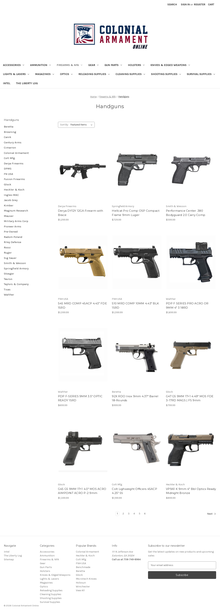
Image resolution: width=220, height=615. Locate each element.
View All (80, 590)
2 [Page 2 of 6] (123, 513)
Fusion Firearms (14, 179)
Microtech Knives (86, 578)
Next (211, 514)
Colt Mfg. (10, 158)
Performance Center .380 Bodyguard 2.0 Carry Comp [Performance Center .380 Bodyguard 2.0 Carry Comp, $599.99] (185, 213)
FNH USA (81, 563)
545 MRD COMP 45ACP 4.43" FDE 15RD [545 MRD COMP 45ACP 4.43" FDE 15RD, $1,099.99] (82, 305)
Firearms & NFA (69, 65)
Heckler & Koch (14, 189)
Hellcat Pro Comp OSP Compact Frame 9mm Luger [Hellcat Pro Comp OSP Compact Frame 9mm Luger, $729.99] (135, 213)
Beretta (8, 126)
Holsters (136, 65)
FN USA (8, 174)
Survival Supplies (201, 74)
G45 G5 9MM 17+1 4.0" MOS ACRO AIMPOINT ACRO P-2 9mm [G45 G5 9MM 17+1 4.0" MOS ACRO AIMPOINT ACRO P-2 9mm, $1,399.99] (82, 491)
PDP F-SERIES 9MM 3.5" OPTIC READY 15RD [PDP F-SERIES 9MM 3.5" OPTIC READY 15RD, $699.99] (80, 398)
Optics (66, 74)
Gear (93, 65)
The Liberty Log (27, 83)
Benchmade (83, 567)
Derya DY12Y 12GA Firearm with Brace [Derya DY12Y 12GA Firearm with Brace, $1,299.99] (80, 213)
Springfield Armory (16, 268)
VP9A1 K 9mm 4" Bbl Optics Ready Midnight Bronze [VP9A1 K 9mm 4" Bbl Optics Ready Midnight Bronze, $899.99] (191, 491)
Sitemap (9, 559)
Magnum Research (16, 210)
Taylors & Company (16, 284)
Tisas (7, 289)
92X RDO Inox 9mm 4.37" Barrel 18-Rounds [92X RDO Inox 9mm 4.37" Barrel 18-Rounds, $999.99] (135, 398)
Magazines (44, 74)
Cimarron (10, 147)
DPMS (7, 168)
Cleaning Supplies (130, 74)
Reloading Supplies (94, 74)
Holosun (81, 582)
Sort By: (64, 124)
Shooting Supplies (166, 74)
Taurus (8, 279)
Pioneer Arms (12, 226)
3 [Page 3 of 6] (129, 513)
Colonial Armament (16, 153)
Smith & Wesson (15, 263)
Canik (7, 137)
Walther (9, 294)
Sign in (185, 4)
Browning (10, 132)
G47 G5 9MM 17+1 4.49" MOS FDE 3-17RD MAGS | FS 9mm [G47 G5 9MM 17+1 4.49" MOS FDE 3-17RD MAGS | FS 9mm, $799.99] (189, 398)
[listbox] (82, 124)
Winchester (83, 586)
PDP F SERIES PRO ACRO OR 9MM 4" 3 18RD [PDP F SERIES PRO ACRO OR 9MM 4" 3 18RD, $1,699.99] (187, 305)
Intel (6, 83)
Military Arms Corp (16, 221)
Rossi (7, 247)
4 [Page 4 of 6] (134, 513)
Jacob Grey (11, 200)
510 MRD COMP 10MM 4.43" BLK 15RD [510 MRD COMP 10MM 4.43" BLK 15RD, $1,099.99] (135, 305)
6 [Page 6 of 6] (145, 513)
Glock (7, 184)
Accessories (13, 65)
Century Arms (12, 142)
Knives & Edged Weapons (170, 65)
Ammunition (40, 65)
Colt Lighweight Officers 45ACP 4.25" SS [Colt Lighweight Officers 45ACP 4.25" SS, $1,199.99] (134, 491)
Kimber (8, 205)
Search (172, 4)
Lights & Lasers (16, 74)
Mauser (8, 216)
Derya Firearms (13, 163)
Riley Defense (12, 242)
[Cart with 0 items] (211, 4)
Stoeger (9, 273)
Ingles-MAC (11, 195)
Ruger (8, 252)
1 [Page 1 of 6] (117, 513)
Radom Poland (13, 237)
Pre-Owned (11, 231)
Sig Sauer (10, 258)
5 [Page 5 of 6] (139, 513)
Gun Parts (113, 65)
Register (199, 4)
